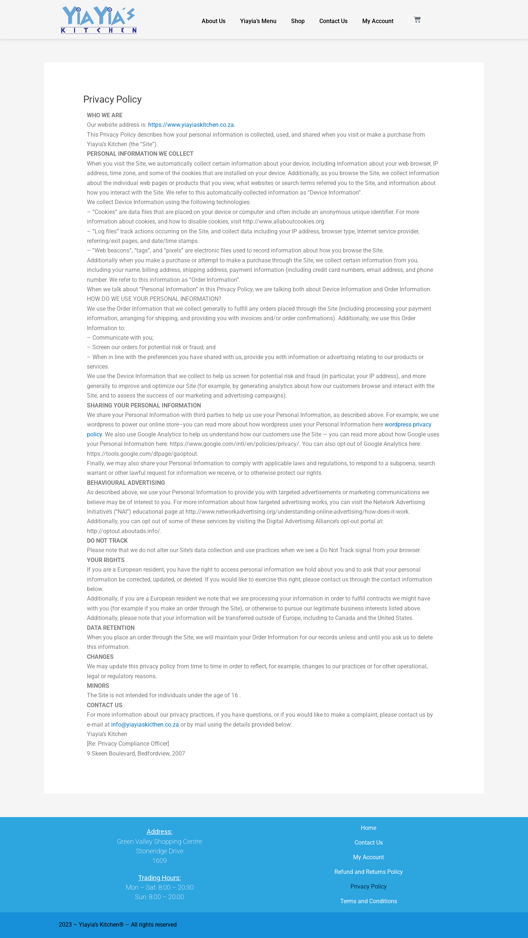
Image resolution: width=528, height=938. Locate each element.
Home (368, 827)
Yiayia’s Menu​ (258, 21)
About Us (213, 21)
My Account (377, 21)
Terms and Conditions (368, 901)
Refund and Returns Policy (368, 871)
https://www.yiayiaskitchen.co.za (191, 124)
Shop (298, 21)
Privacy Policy (369, 886)
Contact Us (333, 21)
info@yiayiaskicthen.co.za (145, 724)
